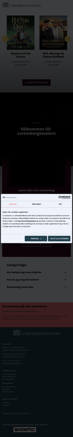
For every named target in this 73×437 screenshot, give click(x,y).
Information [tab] (36, 204)
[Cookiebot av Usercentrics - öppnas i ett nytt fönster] (60, 197)
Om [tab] (60, 204)
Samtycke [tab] (13, 204)
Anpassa (36, 238)
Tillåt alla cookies (59, 238)
